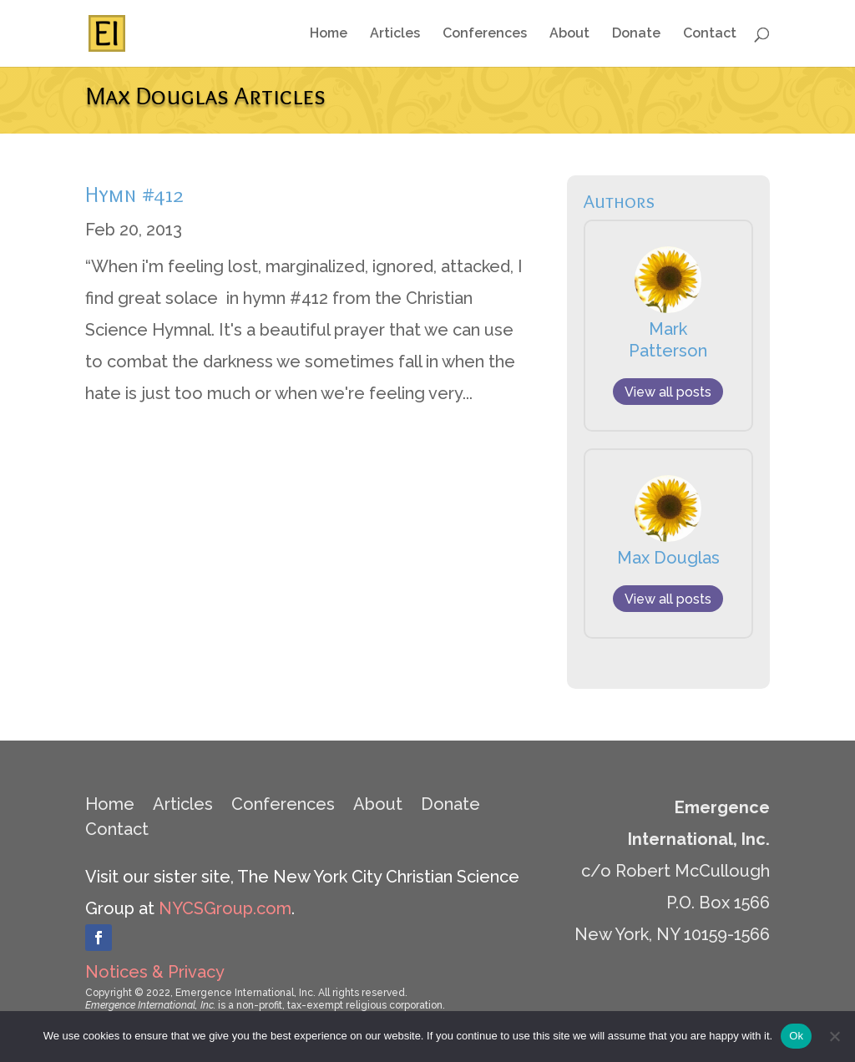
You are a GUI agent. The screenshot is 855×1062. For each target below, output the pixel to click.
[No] (834, 1036)
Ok (796, 1035)
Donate (636, 34)
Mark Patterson (668, 340)
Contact (709, 34)
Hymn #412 (134, 194)
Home (328, 34)
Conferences (485, 34)
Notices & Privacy (155, 972)
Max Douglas (668, 558)
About (569, 34)
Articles (395, 34)
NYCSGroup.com (225, 908)
